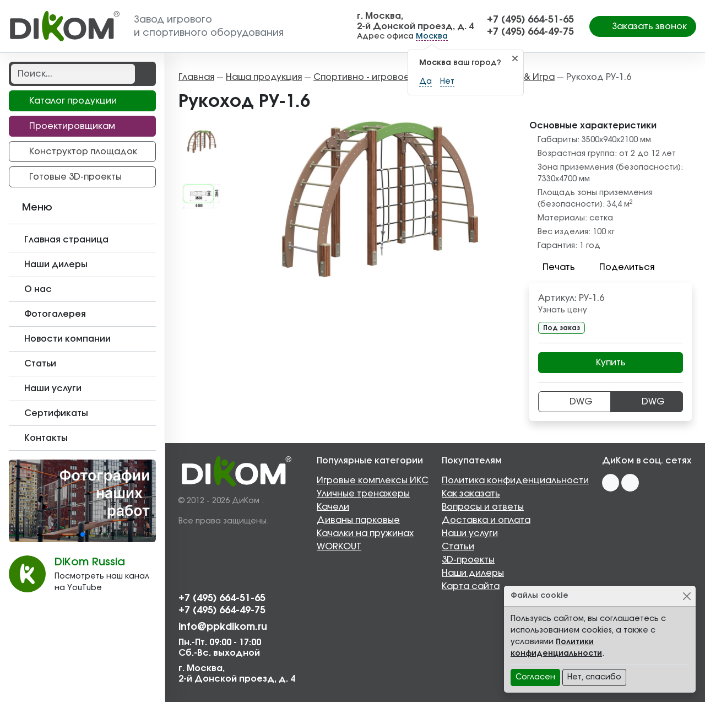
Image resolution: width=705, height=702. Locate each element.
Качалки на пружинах (365, 533)
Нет (447, 81)
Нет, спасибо (594, 677)
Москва (432, 36)
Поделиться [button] (620, 267)
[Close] (686, 596)
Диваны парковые (358, 520)
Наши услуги (470, 533)
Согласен (535, 677)
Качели (333, 507)
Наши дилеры (473, 573)
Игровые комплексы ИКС (373, 480)
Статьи (458, 546)
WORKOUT (339, 546)
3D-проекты (468, 559)
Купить (611, 362)
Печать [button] (552, 267)
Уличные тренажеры (363, 493)
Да (425, 81)
